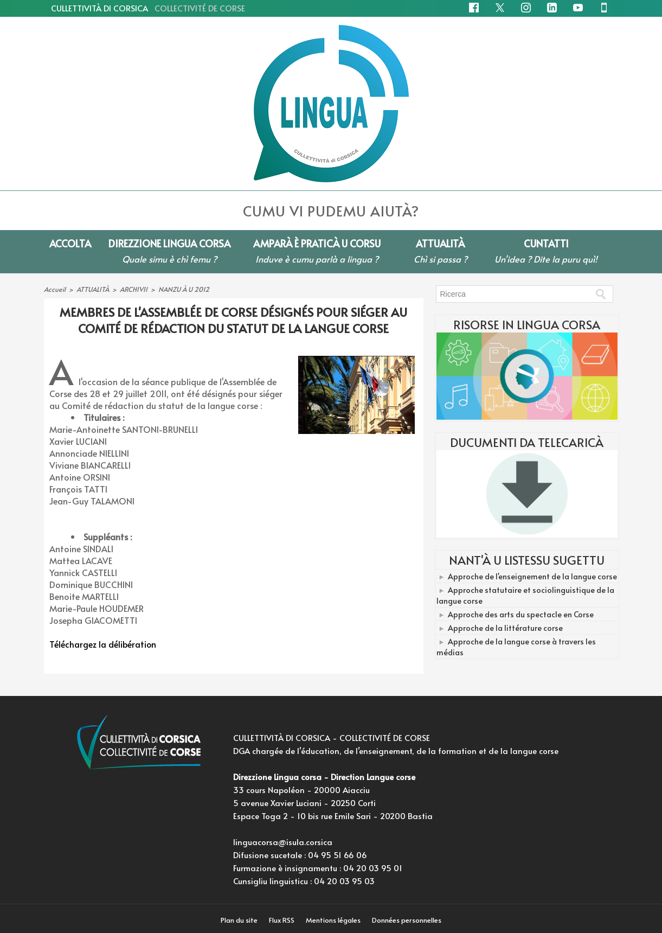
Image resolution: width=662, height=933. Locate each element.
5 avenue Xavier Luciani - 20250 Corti (304, 802)
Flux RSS (281, 920)
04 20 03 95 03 (344, 880)
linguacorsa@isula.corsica (282, 841)
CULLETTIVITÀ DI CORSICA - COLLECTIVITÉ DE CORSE (331, 737)
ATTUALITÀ (92, 289)
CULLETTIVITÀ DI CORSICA (148, 8)
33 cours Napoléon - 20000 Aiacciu (301, 789)
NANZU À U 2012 (183, 289)
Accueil (54, 289)
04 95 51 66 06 (337, 854)
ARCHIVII (133, 289)
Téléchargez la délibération (103, 644)
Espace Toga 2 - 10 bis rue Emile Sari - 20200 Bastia (333, 815)
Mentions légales (334, 920)
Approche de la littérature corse (505, 625)
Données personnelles (408, 920)
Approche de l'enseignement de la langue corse (532, 576)
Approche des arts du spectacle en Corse (520, 612)
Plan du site (238, 920)
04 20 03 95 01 (372, 867)
